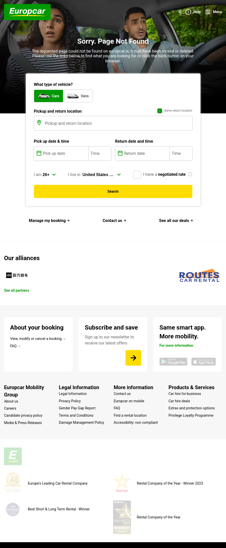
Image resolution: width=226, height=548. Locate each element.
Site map (43, 536)
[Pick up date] (65, 156)
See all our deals (176, 223)
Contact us (114, 223)
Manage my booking (49, 223)
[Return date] (146, 156)
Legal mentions (65, 536)
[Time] (100, 156)
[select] (49, 178)
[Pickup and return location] (118, 126)
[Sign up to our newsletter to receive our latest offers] (133, 361)
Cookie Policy (90, 536)
